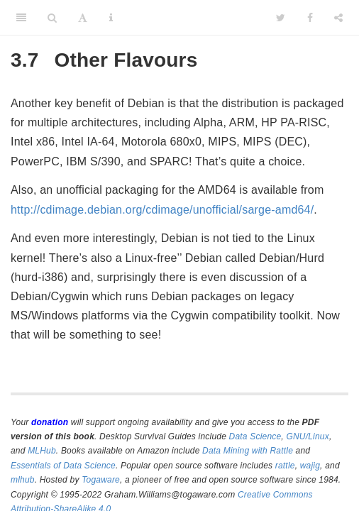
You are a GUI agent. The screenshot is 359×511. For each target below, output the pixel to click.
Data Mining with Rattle (247, 451)
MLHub (42, 451)
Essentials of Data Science (63, 466)
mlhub (23, 480)
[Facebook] (310, 17)
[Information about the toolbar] (111, 17)
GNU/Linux (307, 436)
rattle (285, 466)
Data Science (255, 436)
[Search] (52, 17)
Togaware (101, 480)
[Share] (338, 17)
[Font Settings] (82, 17)
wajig (310, 466)
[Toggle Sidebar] (21, 17)
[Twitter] (280, 17)
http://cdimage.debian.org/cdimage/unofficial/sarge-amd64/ (162, 210)
